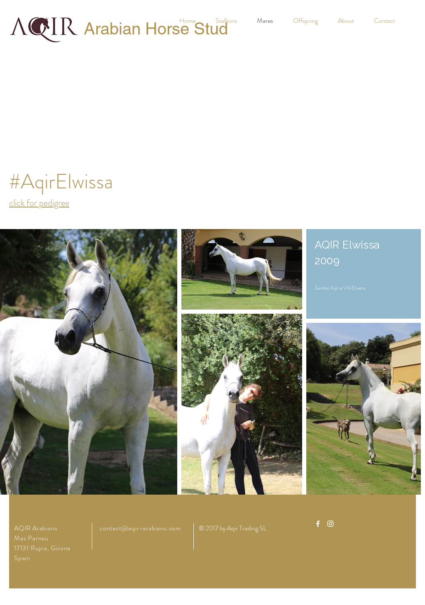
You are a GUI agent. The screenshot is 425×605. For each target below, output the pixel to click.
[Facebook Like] (61, 69)
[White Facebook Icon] (318, 524)
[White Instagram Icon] (330, 524)
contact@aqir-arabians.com (140, 528)
